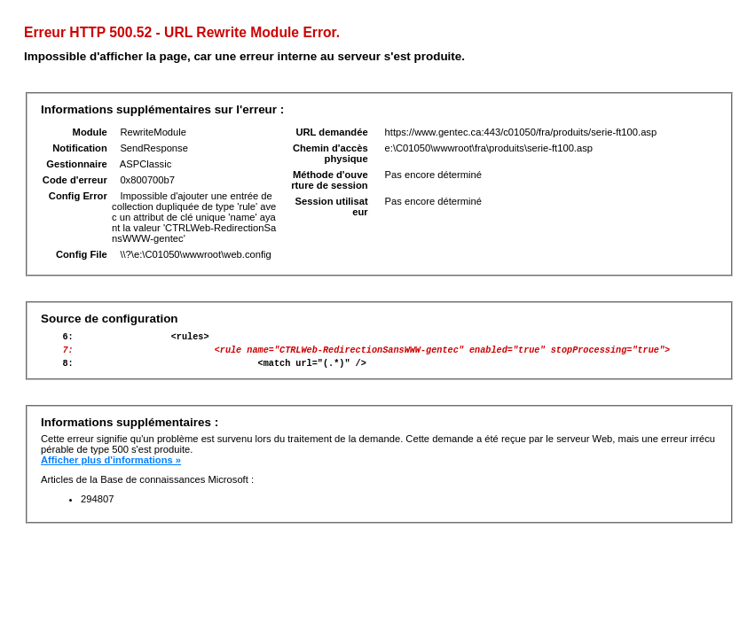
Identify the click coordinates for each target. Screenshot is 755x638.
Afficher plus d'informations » (111, 468)
